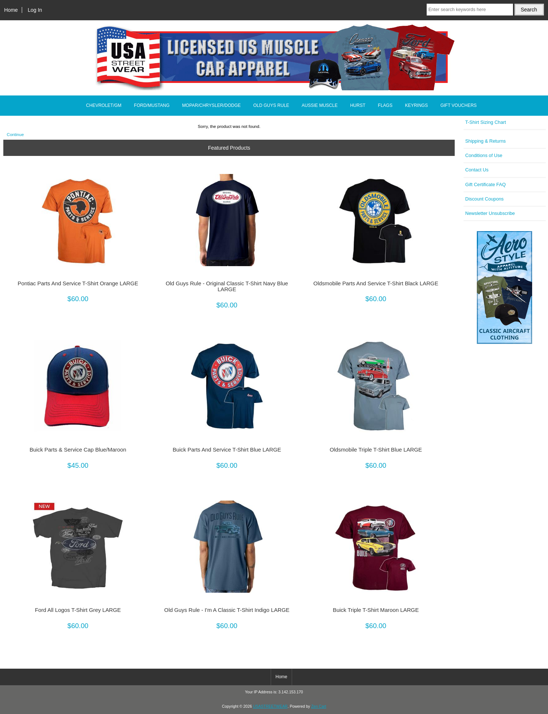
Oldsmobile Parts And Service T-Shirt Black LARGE (375, 283)
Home (11, 10)
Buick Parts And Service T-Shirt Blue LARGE (227, 450)
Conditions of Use (484, 155)
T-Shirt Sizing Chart (485, 122)
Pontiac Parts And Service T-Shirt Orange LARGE (78, 283)
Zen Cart (318, 706)
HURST (357, 105)
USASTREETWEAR (270, 706)
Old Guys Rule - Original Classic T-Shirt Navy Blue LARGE (227, 286)
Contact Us (477, 170)
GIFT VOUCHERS (458, 105)
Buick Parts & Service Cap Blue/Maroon (78, 450)
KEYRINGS (416, 105)
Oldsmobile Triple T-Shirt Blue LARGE (376, 450)
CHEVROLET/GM (103, 105)
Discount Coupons (484, 199)
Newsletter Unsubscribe (490, 213)
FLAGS (385, 105)
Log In (35, 10)
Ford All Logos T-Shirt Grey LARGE (78, 610)
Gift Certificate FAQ (485, 184)
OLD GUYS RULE (271, 105)
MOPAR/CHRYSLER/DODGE (211, 105)
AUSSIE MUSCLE (319, 105)
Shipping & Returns (485, 141)
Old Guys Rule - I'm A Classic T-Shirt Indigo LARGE (226, 610)
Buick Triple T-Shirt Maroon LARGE (376, 610)
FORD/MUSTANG (151, 105)
